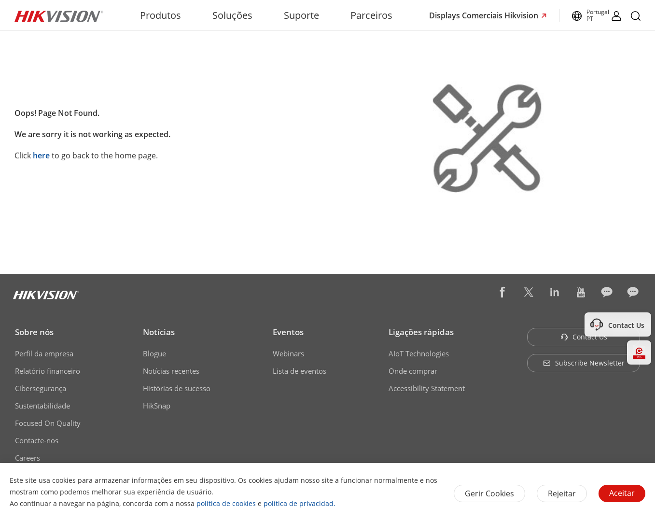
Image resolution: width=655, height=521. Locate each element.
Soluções (232, 15)
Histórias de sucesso (176, 388)
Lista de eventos (299, 371)
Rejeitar (562, 493)
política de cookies (226, 503)
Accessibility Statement (427, 388)
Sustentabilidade (42, 405)
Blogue (154, 353)
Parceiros (371, 15)
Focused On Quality (48, 423)
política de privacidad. (299, 503)
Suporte (301, 15)
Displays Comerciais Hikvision (484, 15)
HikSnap (156, 405)
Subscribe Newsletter (584, 362)
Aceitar (622, 493)
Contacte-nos (36, 440)
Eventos (288, 332)
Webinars (288, 353)
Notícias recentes (171, 371)
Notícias (159, 332)
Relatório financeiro (47, 371)
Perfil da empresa (44, 353)
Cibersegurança (40, 388)
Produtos (160, 15)
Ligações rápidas (421, 332)
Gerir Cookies (489, 493)
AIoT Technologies (419, 353)
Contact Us (583, 336)
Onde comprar (413, 371)
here (41, 155)
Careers (27, 458)
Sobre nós (34, 332)
